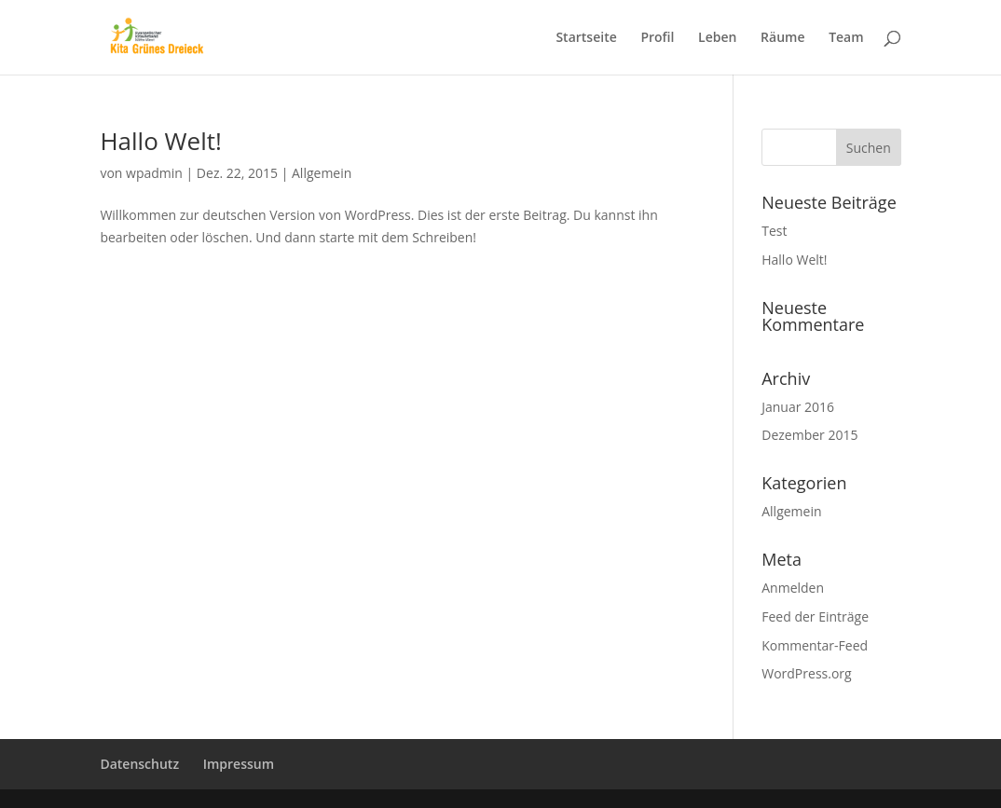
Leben (717, 38)
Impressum (238, 764)
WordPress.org (806, 673)
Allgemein (321, 173)
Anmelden (792, 587)
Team (846, 38)
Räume (782, 38)
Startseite (585, 38)
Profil (657, 38)
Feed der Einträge (815, 616)
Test (774, 231)
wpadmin (154, 173)
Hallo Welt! (160, 140)
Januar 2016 (797, 407)
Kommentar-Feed (814, 645)
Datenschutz (139, 764)
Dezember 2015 (809, 435)
